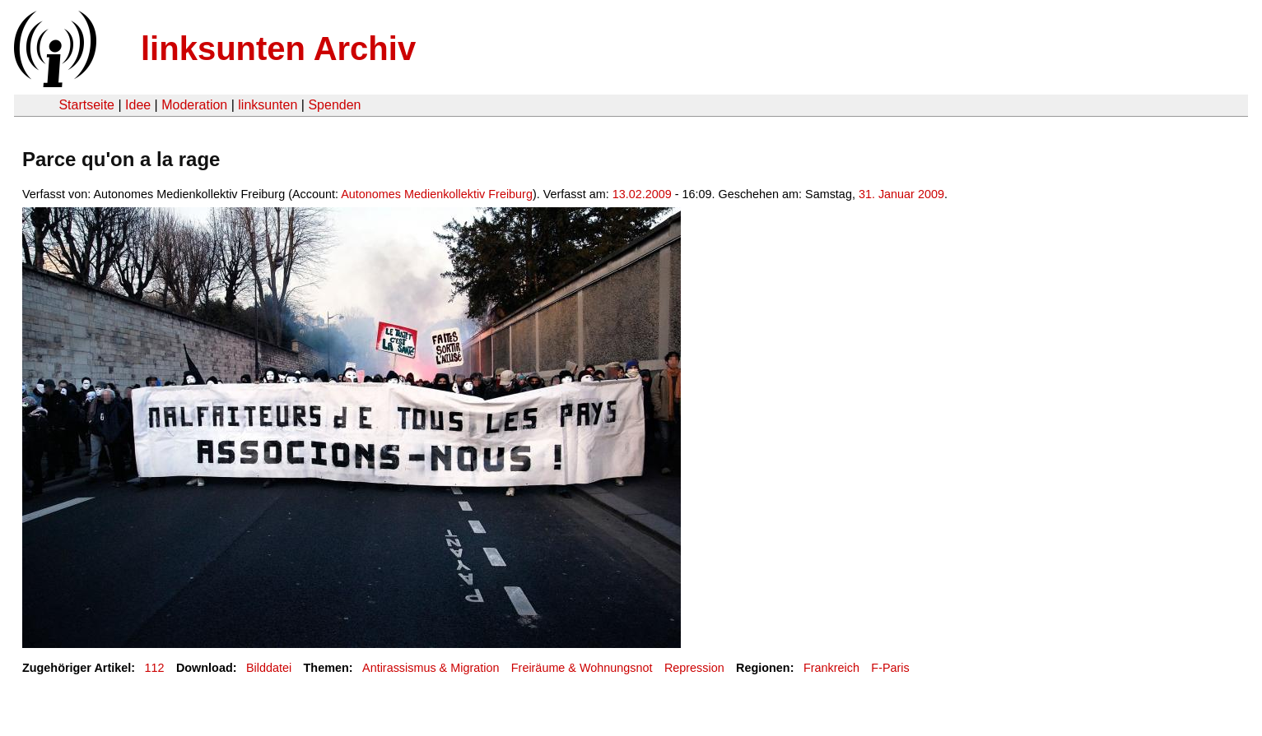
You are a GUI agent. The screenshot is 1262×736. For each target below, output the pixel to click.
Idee (138, 105)
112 (155, 667)
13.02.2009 (642, 194)
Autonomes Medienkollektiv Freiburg (437, 194)
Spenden (334, 105)
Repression (694, 667)
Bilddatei (268, 667)
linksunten (267, 105)
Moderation (194, 105)
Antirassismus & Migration (430, 667)
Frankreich (831, 667)
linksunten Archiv (278, 48)
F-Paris (890, 667)
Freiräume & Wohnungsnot (582, 667)
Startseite (86, 105)
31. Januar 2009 (901, 194)
